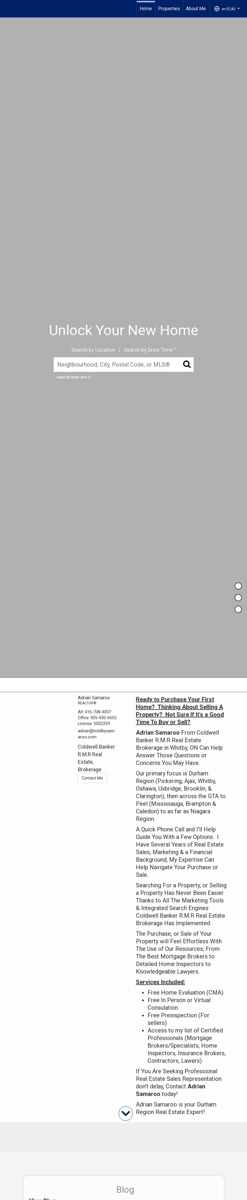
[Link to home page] (7, 8)
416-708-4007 (98, 712)
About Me (196, 8)
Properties (169, 8)
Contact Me (92, 778)
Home (146, 8)
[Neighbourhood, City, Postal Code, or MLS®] (124, 364)
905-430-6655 (103, 717)
